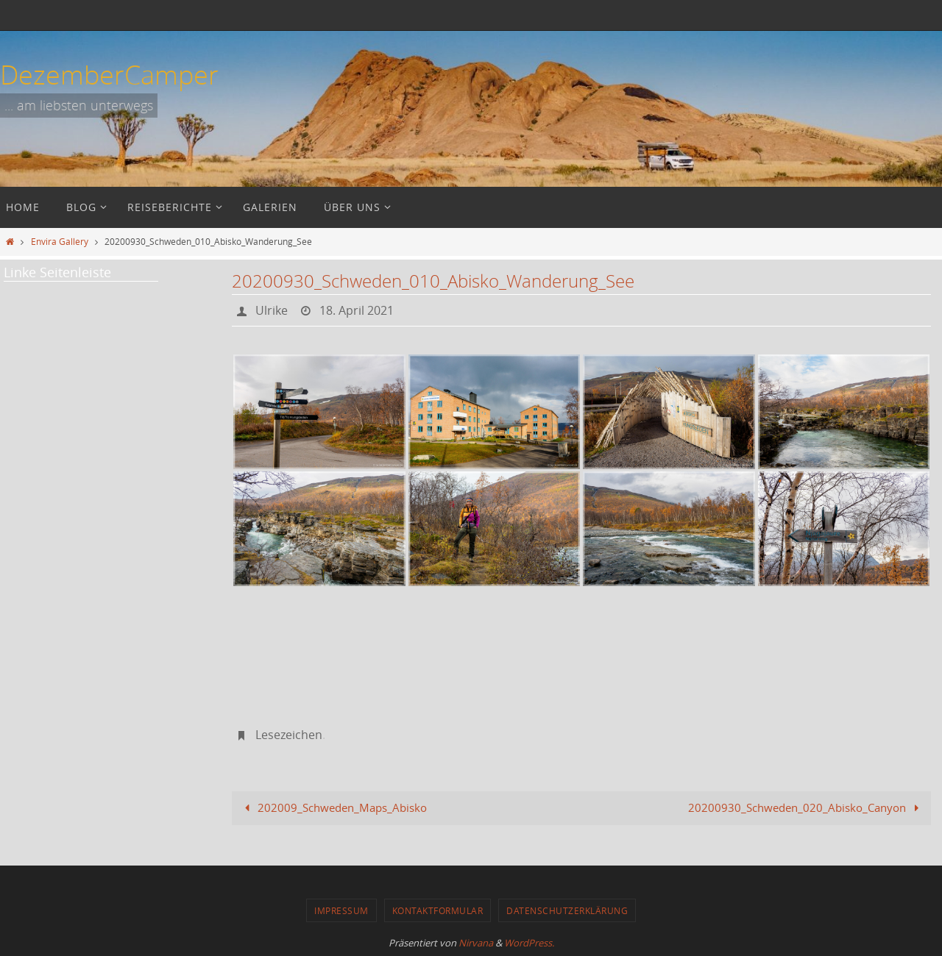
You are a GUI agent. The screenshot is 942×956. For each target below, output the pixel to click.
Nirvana (475, 942)
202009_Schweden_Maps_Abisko (333, 807)
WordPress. (529, 942)
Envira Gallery (59, 241)
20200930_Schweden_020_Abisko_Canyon (806, 807)
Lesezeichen (288, 735)
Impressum (341, 910)
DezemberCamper (109, 74)
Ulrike (271, 310)
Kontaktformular (438, 910)
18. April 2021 (356, 310)
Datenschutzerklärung (567, 910)
